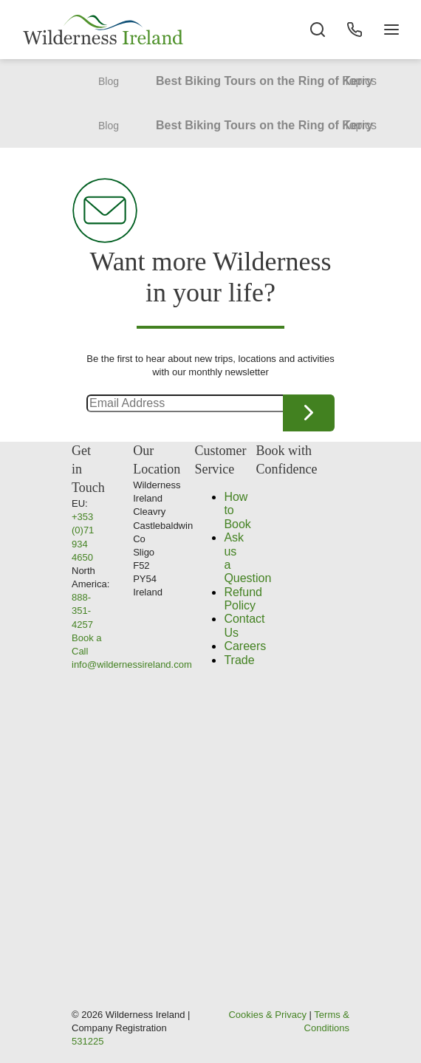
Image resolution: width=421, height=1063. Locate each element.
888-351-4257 (82, 610)
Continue (309, 412)
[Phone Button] (354, 29)
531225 (87, 1041)
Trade (239, 660)
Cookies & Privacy (267, 1014)
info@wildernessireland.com (132, 664)
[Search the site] (317, 29)
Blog (108, 81)
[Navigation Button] (391, 29)
